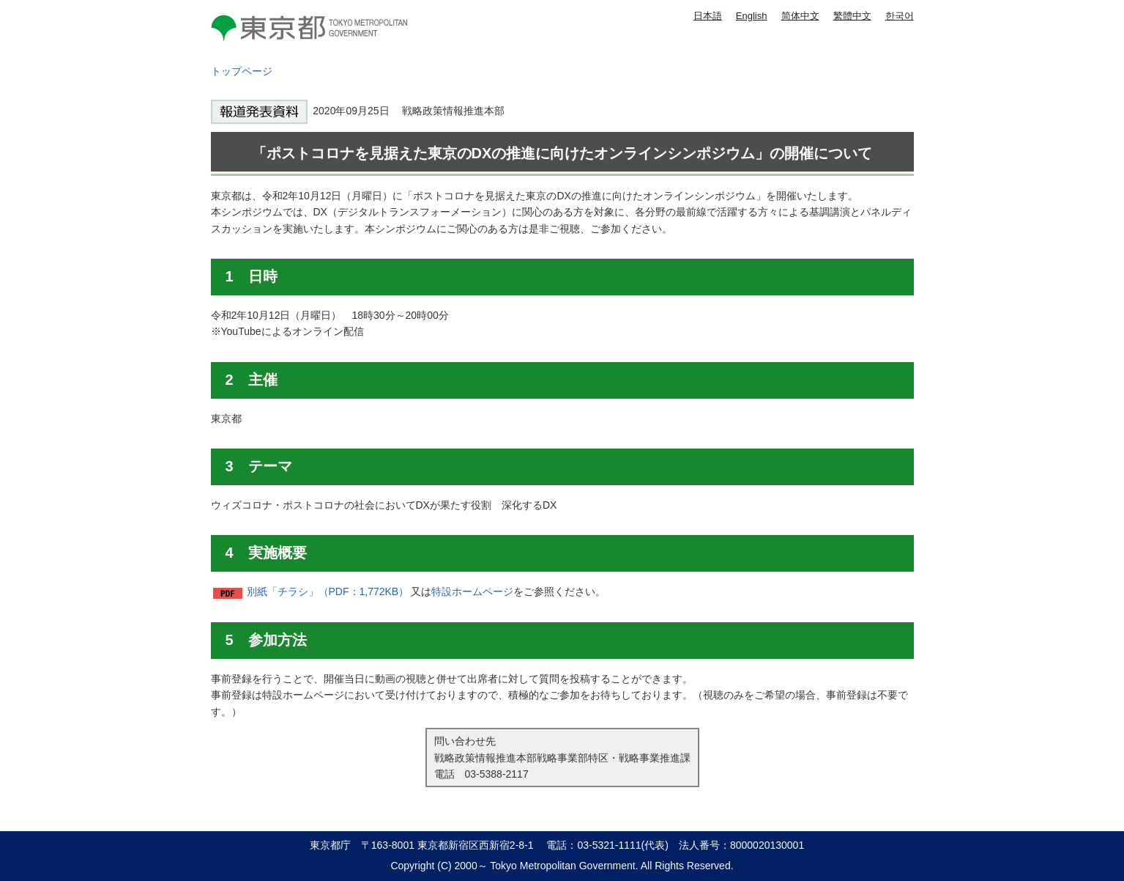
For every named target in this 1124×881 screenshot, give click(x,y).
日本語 (707, 15)
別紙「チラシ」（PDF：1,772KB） (328, 591)
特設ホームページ (472, 591)
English (751, 15)
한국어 (899, 15)
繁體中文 (852, 15)
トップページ (241, 71)
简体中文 (800, 15)
